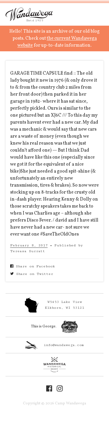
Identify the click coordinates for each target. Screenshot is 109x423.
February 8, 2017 (29, 245)
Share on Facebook (32, 266)
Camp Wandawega (29, 14)
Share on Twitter (31, 274)
